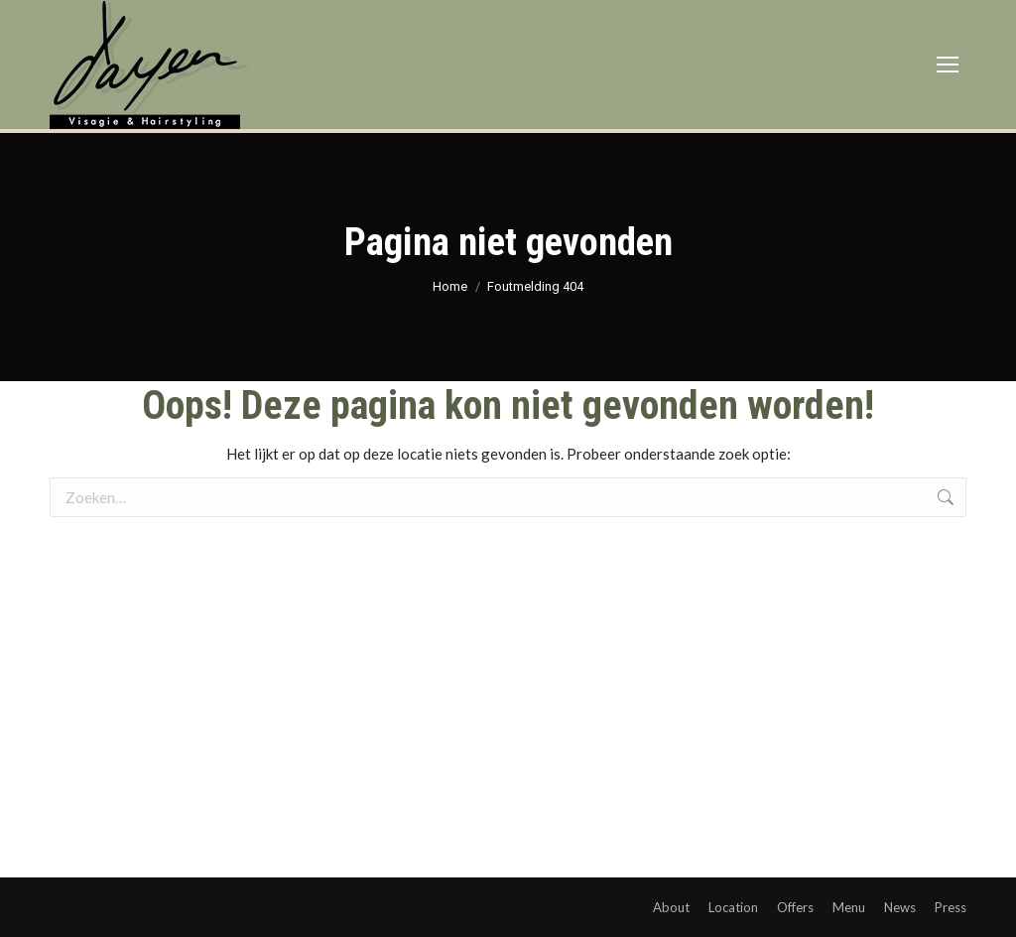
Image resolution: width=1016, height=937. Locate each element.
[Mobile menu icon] (947, 64)
